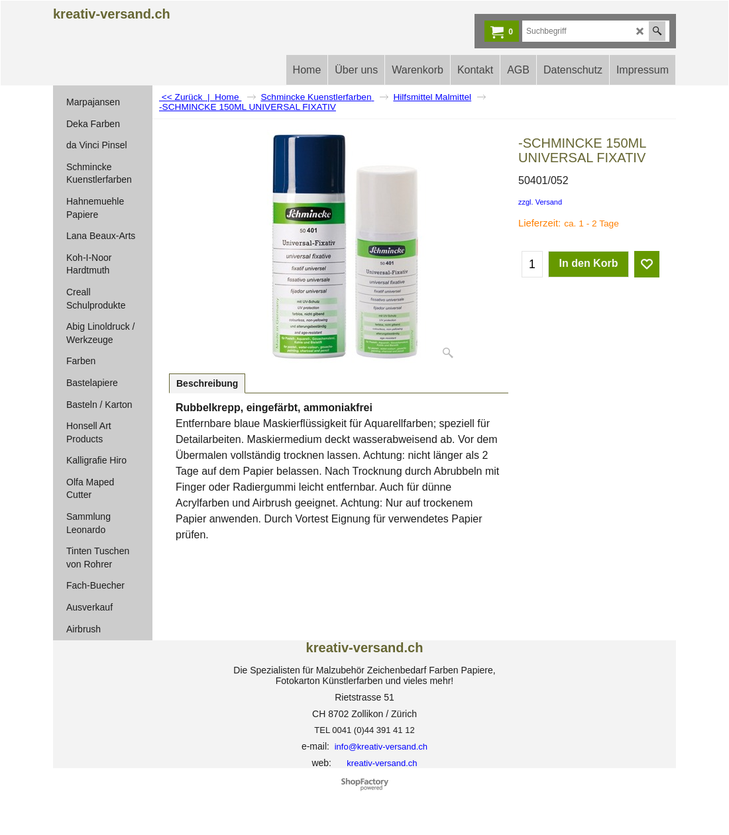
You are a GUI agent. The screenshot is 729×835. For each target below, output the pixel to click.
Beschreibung (207, 383)
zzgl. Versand (540, 202)
